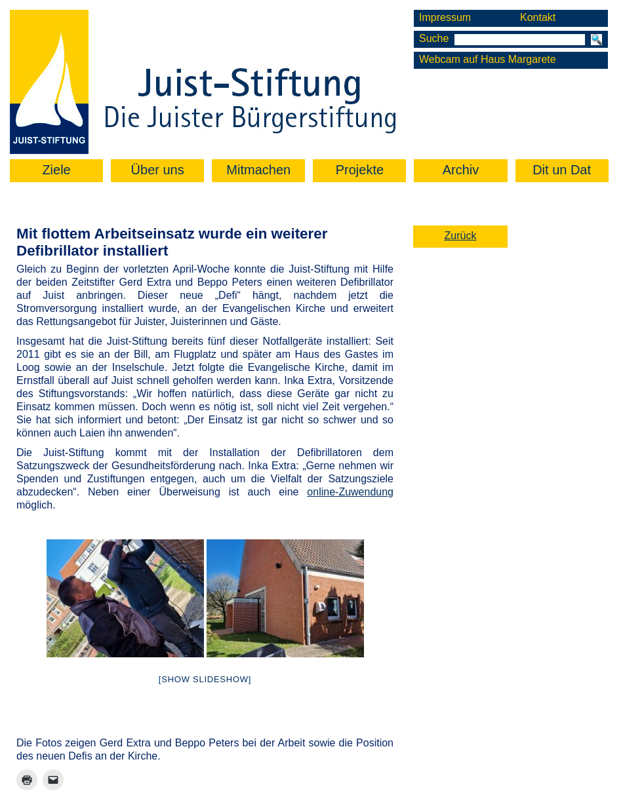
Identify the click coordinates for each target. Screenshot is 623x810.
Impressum (445, 17)
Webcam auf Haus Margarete (487, 59)
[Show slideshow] (205, 679)
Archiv (461, 170)
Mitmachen (258, 170)
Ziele (56, 170)
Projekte (360, 170)
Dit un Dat (562, 170)
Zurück (461, 235)
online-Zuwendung (350, 491)
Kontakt (537, 17)
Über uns (157, 170)
